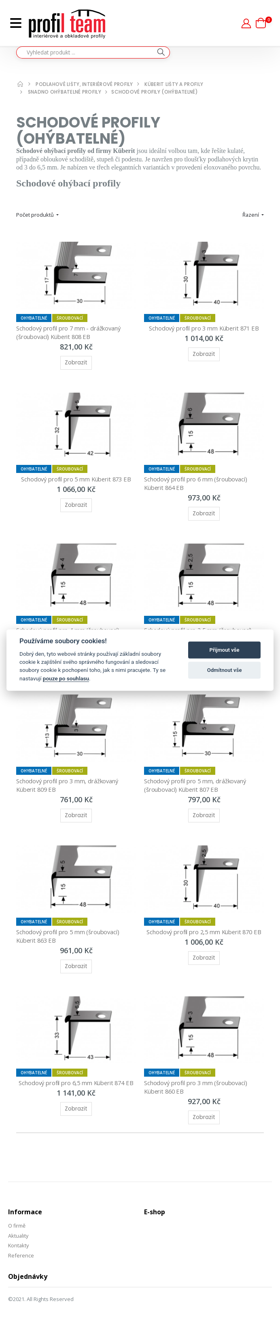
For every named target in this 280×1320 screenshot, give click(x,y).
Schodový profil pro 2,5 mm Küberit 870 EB (204, 926)
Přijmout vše (225, 650)
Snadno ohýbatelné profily (65, 91)
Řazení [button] (251, 214)
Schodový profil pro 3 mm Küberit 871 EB (203, 327)
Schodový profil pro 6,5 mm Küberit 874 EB (76, 1075)
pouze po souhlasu (66, 678)
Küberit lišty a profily (174, 84)
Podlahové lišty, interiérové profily (84, 84)
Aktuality (18, 1227)
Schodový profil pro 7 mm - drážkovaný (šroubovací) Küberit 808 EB (70, 331)
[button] (264, 23)
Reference (21, 1247)
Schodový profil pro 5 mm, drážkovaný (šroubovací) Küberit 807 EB (196, 780)
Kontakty (19, 1237)
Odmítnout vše (224, 670)
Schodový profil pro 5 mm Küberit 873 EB (75, 477)
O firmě (17, 1218)
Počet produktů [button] (35, 214)
